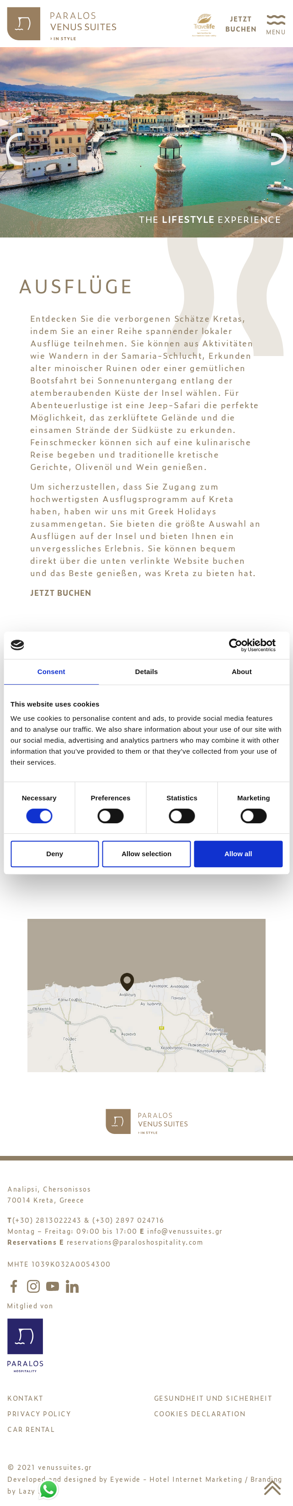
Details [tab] (146, 671)
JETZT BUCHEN (60, 592)
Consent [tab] (51, 671)
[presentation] (14, 150)
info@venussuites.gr (185, 1231)
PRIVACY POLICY (39, 1413)
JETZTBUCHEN (240, 23)
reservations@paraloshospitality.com (135, 1242)
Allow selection (146, 854)
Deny (54, 854)
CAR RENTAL (31, 1429)
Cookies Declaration (200, 1413)
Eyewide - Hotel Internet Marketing (176, 1479)
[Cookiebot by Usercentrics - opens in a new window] (242, 645)
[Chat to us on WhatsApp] (48, 1488)
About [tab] (242, 671)
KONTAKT (25, 1398)
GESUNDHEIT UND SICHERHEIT (213, 1398)
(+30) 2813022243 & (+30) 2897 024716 (88, 1220)
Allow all (238, 854)
